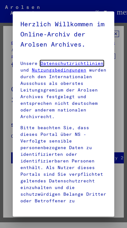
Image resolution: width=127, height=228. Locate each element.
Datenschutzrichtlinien (71, 63)
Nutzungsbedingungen (59, 70)
